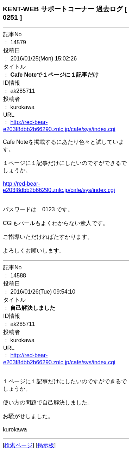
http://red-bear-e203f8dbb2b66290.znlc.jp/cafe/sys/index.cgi (59, 187)
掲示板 (45, 445)
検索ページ (18, 445)
